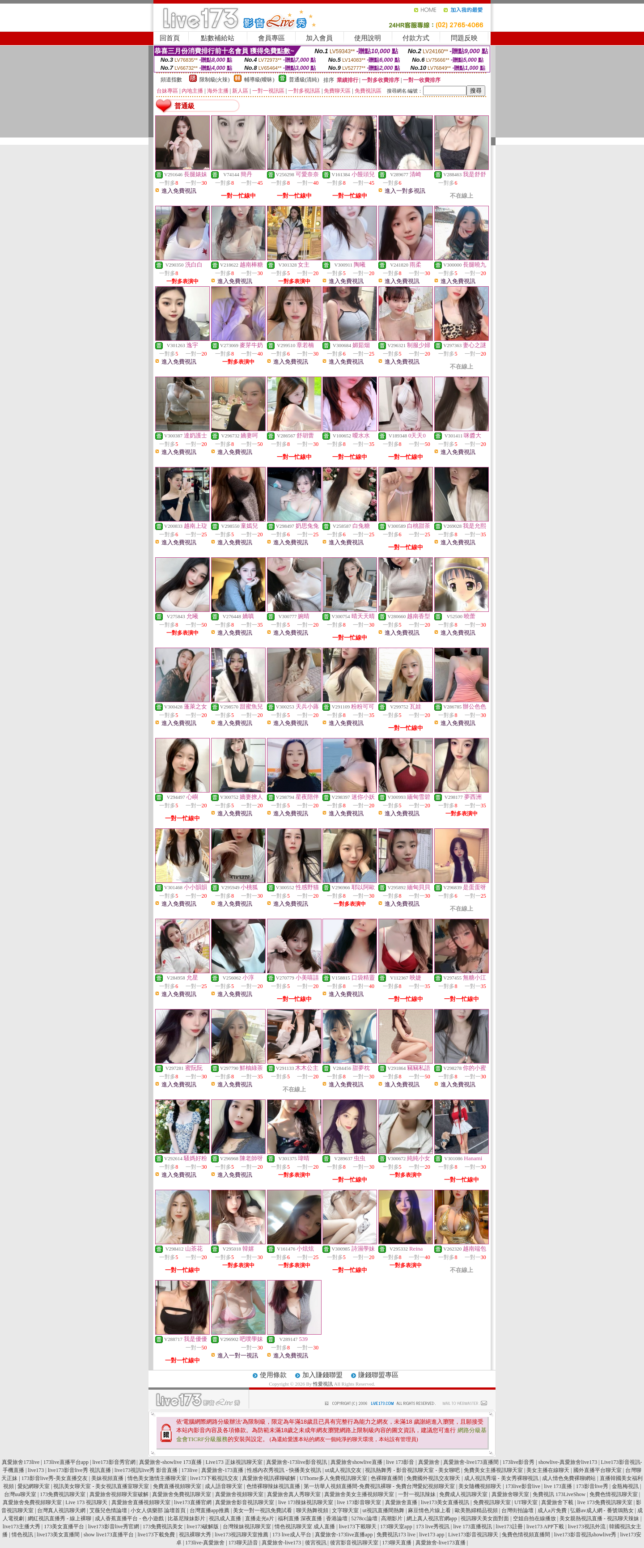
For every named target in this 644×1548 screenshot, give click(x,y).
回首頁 (170, 38)
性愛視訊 (323, 1384)
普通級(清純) (304, 79)
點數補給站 (217, 38)
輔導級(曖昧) (259, 79)
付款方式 (415, 38)
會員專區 (271, 38)
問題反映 (464, 38)
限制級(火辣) (214, 79)
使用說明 (367, 38)
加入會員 (319, 38)
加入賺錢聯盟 (322, 1374)
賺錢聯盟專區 (378, 1374)
